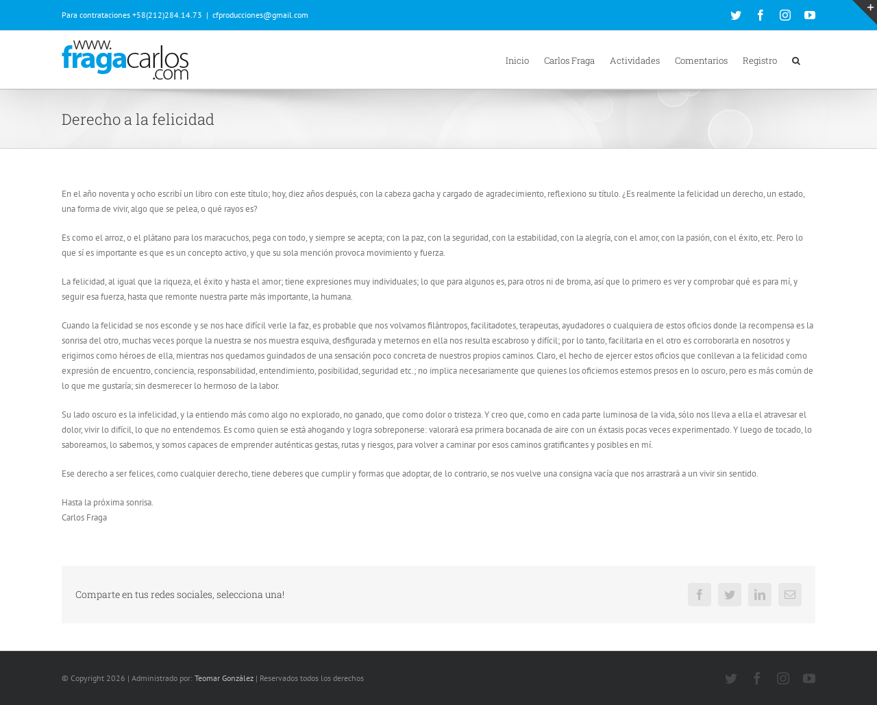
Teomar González (224, 678)
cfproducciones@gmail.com (260, 15)
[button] (796, 59)
